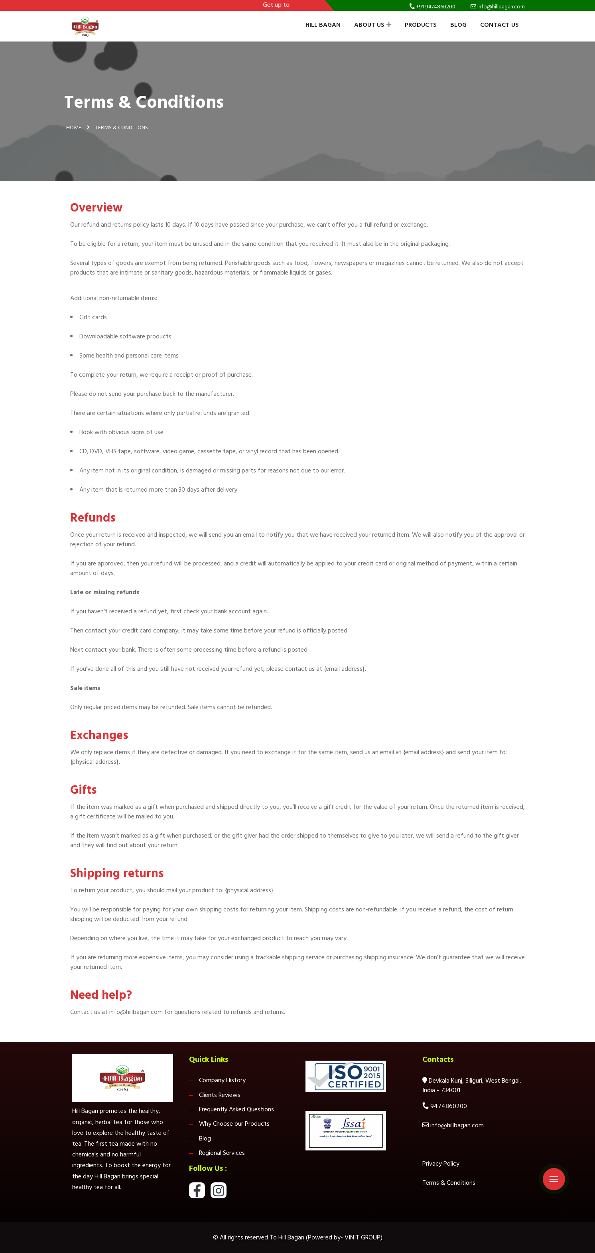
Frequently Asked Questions (236, 1109)
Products (421, 25)
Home (73, 127)
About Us (372, 25)
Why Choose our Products (234, 1124)
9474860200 (448, 1106)
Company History (222, 1080)
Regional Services (222, 1153)
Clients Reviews (219, 1095)
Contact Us (499, 25)
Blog (458, 25)
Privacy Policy (440, 1163)
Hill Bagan (323, 25)
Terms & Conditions (448, 1183)
